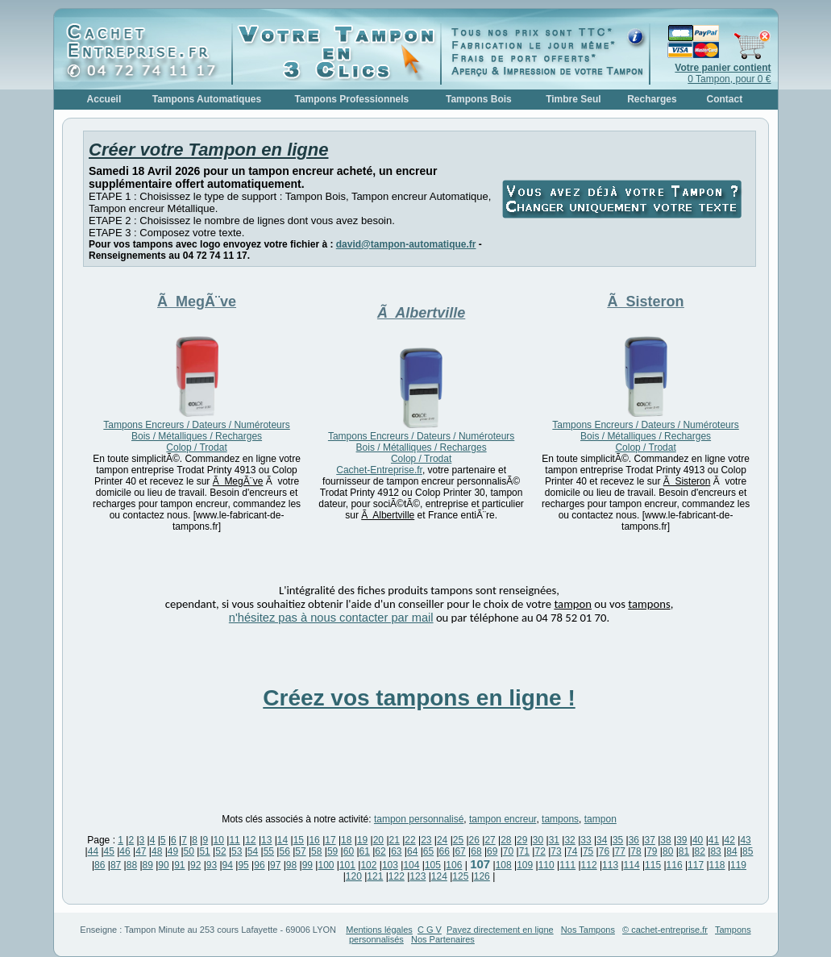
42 (730, 840)
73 (556, 851)
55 (269, 851)
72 (539, 851)
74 (572, 851)
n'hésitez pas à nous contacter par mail (331, 617)
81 (684, 851)
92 (195, 865)
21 (394, 840)
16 (314, 840)
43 (745, 840)
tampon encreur (502, 819)
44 (93, 851)
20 (378, 840)
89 (148, 865)
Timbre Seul (573, 99)
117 (696, 865)
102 (368, 865)
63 (396, 851)
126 (482, 876)
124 (439, 876)
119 (738, 865)
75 (588, 851)
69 (492, 851)
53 (236, 851)
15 (298, 840)
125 (460, 876)
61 (364, 851)
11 (234, 840)
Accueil (104, 99)
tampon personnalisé (418, 819)
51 (204, 851)
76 (604, 851)
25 (458, 840)
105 (433, 865)
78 (635, 851)
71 (524, 851)
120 (354, 876)
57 (300, 851)
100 (326, 865)
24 (442, 840)
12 (250, 840)
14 (282, 840)
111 (567, 865)
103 (390, 865)
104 (411, 865)
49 (173, 851)
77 (620, 851)
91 (179, 865)
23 (426, 840)
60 (348, 851)
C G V (430, 929)
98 (291, 865)
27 (489, 840)
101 (347, 865)
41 (713, 840)
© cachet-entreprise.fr (665, 929)
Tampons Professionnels (351, 99)
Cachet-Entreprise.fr (379, 470)
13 (266, 840)
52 (220, 851)
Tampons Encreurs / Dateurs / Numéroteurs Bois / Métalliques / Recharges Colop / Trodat (196, 436)
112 (589, 865)
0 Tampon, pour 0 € (723, 73)
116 (675, 865)
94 (227, 865)
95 (243, 865)
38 (665, 840)
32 (569, 840)
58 (316, 851)
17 (330, 840)
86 (99, 865)
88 (132, 865)
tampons (560, 819)
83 (715, 851)
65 (428, 851)
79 (651, 851)
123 (417, 876)
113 (610, 865)
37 (650, 840)
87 (115, 865)
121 (375, 876)
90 (163, 865)
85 (747, 851)
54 (252, 851)
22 (410, 840)
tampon (600, 819)
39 (681, 840)
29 (522, 840)
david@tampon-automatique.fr (406, 244)
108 (504, 865)
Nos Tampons (588, 929)
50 (189, 851)
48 (157, 851)
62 (380, 851)
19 (362, 840)
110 (546, 865)
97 (275, 865)
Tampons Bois (479, 99)
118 (717, 865)
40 (697, 840)
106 (454, 865)
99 (307, 865)
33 (585, 840)
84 (731, 851)
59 (332, 851)
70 (508, 851)
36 (634, 840)
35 (618, 840)
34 (601, 840)
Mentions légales (379, 929)
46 (124, 851)
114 (632, 865)
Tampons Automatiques (206, 99)
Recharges (651, 99)
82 (700, 851)
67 (460, 851)
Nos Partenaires (443, 939)
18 (346, 840)
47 (140, 851)
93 (211, 865)
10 (219, 840)
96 (259, 865)
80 (668, 851)
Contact (725, 99)
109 (525, 865)
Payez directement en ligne (500, 929)
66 (444, 851)
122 (396, 876)
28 (506, 840)
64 (412, 851)
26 (474, 840)
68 (476, 851)
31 (554, 840)
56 (284, 851)
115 (653, 865)
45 (109, 851)
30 (538, 840)
